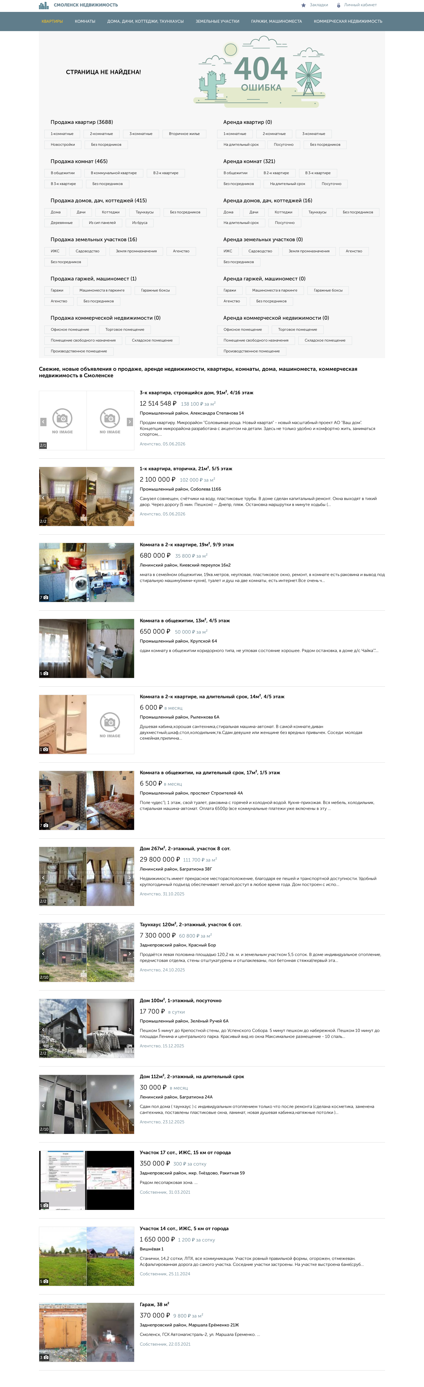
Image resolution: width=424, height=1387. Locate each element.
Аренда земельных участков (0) (264, 253)
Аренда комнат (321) (250, 162)
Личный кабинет (357, 5)
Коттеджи (114, 214)
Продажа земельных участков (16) (95, 253)
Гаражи (57, 305)
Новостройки (113, 145)
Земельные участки (217, 21)
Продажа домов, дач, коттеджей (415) (100, 202)
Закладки (314, 5)
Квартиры (52, 21)
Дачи (83, 214)
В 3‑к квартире (64, 185)
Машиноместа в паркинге (105, 305)
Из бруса (59, 236)
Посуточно (287, 145)
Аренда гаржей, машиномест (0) (266, 293)
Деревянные (111, 225)
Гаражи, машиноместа (276, 21)
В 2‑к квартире (171, 174)
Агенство (187, 265)
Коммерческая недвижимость (348, 21)
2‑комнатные (103, 134)
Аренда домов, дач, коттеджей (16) (269, 213)
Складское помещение (155, 356)
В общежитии (63, 174)
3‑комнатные (144, 134)
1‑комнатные (62, 134)
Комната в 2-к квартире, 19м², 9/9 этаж (187, 561)
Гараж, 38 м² (154, 1321)
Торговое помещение (128, 345)
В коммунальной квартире (117, 174)
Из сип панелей (154, 225)
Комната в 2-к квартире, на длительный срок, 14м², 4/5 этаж (212, 713)
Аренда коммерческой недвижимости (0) (278, 333)
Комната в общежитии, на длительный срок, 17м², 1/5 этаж (210, 789)
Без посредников (158, 145)
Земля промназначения (140, 265)
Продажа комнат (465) (80, 162)
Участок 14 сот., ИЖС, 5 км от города (184, 1245)
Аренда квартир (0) (248, 122)
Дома (56, 214)
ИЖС (55, 265)
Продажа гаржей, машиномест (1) (95, 293)
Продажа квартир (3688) (83, 122)
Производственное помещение (79, 367)
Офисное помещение (71, 345)
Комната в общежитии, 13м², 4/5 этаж (185, 637)
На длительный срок (242, 145)
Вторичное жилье (67, 145)
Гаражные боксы (160, 305)
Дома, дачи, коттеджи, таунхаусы (145, 21)
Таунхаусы (150, 214)
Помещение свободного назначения (84, 356)
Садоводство (90, 265)
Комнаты (85, 21)
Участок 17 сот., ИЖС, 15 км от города (185, 1169)
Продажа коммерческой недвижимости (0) (107, 333)
